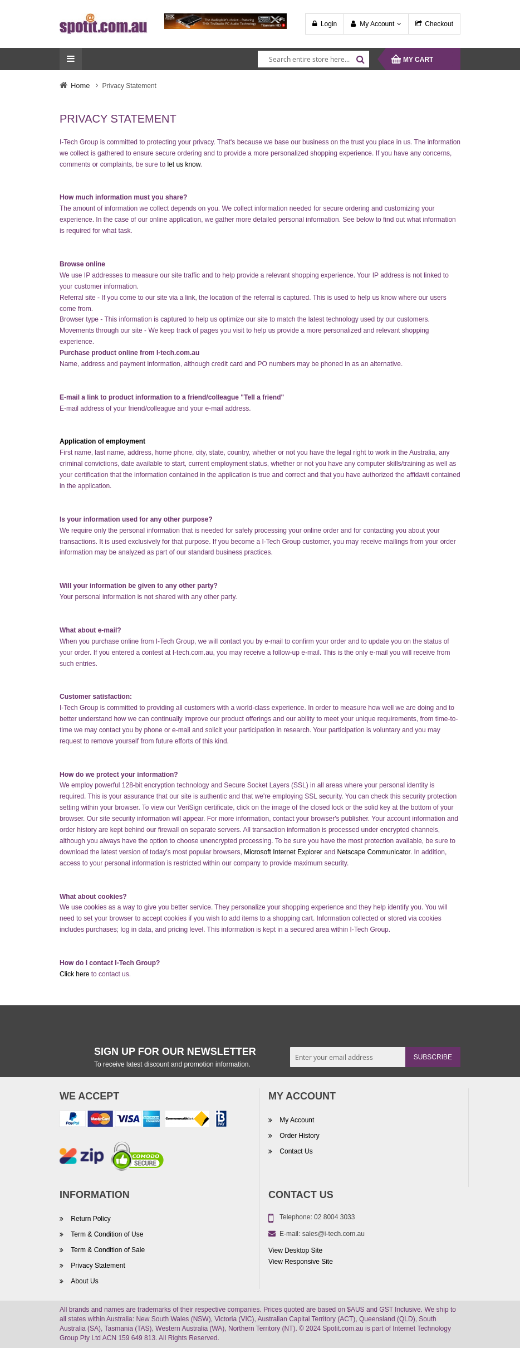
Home (80, 85)
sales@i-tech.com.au (333, 1234)
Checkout (439, 24)
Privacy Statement (97, 1265)
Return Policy (90, 1219)
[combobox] (313, 59)
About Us (84, 1281)
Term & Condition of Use (106, 1234)
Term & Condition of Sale (107, 1250)
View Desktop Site (295, 1250)
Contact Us (295, 1151)
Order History (299, 1136)
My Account (377, 24)
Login (329, 24)
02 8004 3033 (334, 1217)
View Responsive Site (300, 1262)
